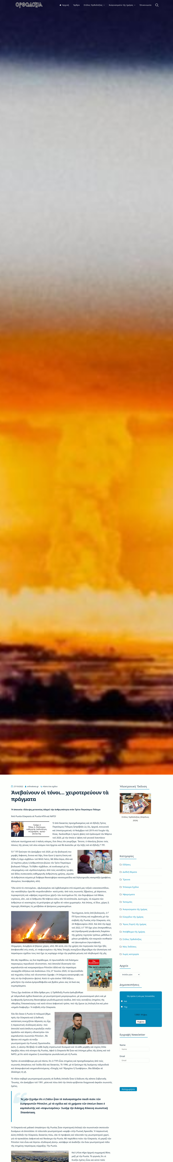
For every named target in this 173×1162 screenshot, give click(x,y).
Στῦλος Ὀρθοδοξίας (93, 5)
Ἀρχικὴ (64, 5)
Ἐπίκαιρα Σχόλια (131, 887)
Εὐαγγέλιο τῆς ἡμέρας (133, 916)
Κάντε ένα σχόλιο (50, 786)
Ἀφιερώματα (129, 894)
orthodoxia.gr (33, 786)
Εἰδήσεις (127, 864)
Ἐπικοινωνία (145, 5)
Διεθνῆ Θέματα (130, 872)
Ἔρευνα (126, 879)
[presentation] (130, 1075)
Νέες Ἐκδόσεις (129, 946)
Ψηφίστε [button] (140, 1022)
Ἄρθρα (76, 5)
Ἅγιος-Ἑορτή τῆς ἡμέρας (134, 924)
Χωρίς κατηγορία (131, 954)
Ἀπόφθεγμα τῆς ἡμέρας (134, 931)
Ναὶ (125, 1001)
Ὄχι (125, 1007)
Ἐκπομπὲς (127, 902)
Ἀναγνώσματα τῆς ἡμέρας (121, 5)
